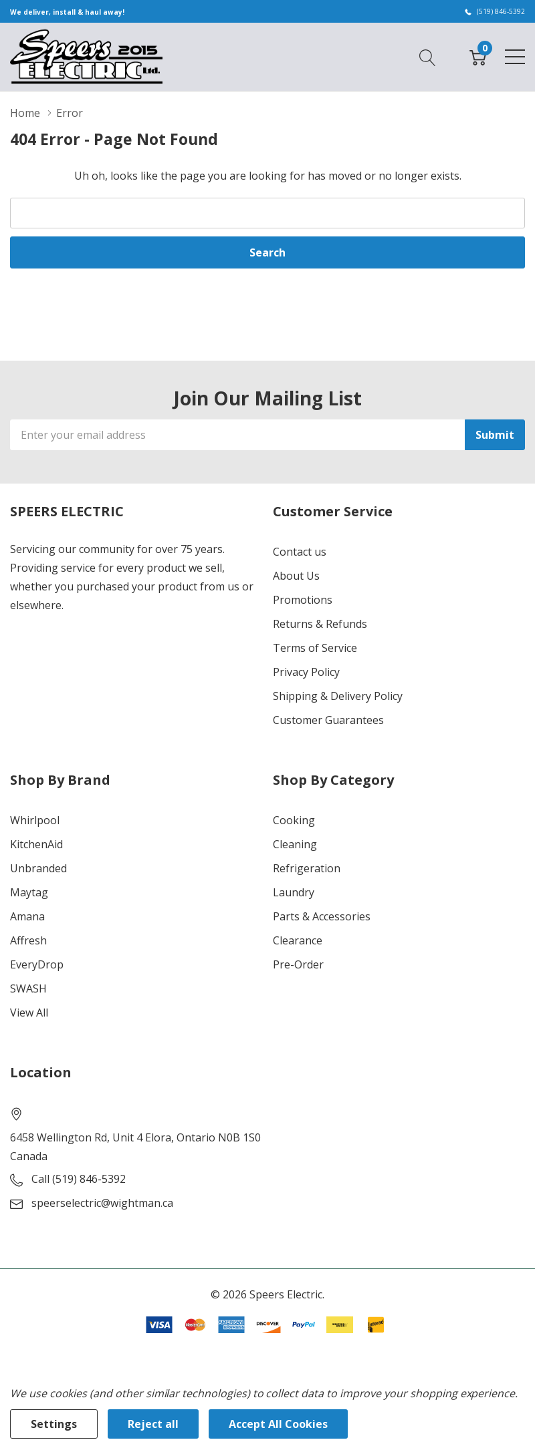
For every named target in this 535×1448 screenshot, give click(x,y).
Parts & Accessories (321, 916)
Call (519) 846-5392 (78, 1178)
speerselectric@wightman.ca (102, 1203)
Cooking (294, 820)
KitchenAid (36, 844)
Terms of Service (315, 648)
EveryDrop (37, 964)
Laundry (293, 892)
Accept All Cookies (278, 1424)
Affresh (28, 940)
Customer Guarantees (328, 720)
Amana (27, 916)
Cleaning (295, 844)
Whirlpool (35, 820)
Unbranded (38, 868)
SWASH (28, 988)
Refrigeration (306, 868)
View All (29, 1012)
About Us (296, 575)
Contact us (299, 551)
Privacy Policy (306, 672)
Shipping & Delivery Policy (338, 696)
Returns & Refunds (320, 623)
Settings (54, 1424)
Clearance (297, 940)
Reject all (153, 1424)
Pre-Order (298, 964)
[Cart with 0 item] (477, 56)
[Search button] (427, 56)
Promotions (302, 599)
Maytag (29, 892)
